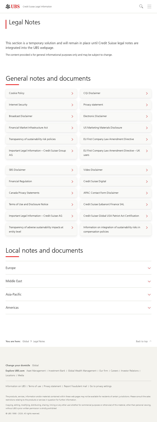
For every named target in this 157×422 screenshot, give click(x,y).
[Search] (141, 6)
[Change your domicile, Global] (35, 366)
